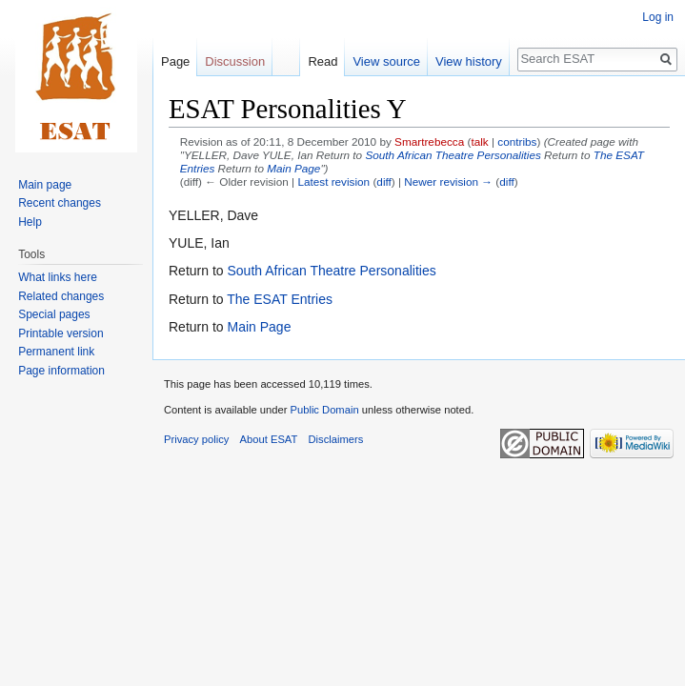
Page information (61, 370)
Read (322, 61)
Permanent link (56, 351)
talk (479, 141)
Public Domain (324, 409)
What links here (57, 277)
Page (175, 61)
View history (468, 61)
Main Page (293, 168)
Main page (44, 185)
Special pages (54, 314)
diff (383, 181)
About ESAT (269, 439)
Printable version (60, 333)
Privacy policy (196, 439)
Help (30, 222)
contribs (516, 141)
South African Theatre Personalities (452, 155)
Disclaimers (336, 439)
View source (386, 61)
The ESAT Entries (279, 299)
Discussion (235, 61)
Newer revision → (448, 181)
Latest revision (333, 181)
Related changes (61, 296)
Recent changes (59, 203)
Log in (658, 17)
